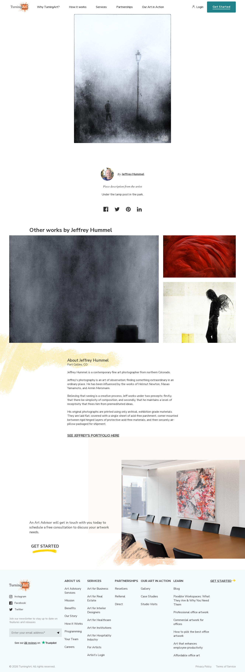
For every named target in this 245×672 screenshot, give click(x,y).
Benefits (70, 608)
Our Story (71, 616)
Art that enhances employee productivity (188, 646)
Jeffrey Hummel (133, 174)
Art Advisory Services (73, 591)
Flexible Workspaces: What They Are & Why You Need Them (191, 600)
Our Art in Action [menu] (153, 7)
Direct (119, 604)
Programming (73, 631)
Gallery (145, 589)
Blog (176, 589)
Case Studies (149, 596)
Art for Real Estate (95, 598)
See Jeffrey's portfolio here (93, 435)
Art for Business (97, 589)
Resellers (121, 589)
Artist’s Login (96, 655)
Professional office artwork (190, 612)
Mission (69, 600)
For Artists (94, 647)
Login (199, 7)
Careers (69, 647)
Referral (120, 596)
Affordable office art (186, 655)
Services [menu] (101, 7)
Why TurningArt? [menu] (48, 7)
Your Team (71, 639)
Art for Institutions (99, 628)
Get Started (221, 7)
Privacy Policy (203, 666)
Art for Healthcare (99, 620)
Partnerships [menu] (124, 7)
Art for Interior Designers (96, 610)
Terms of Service (226, 666)
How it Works (74, 624)
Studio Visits (149, 604)
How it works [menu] (77, 7)
